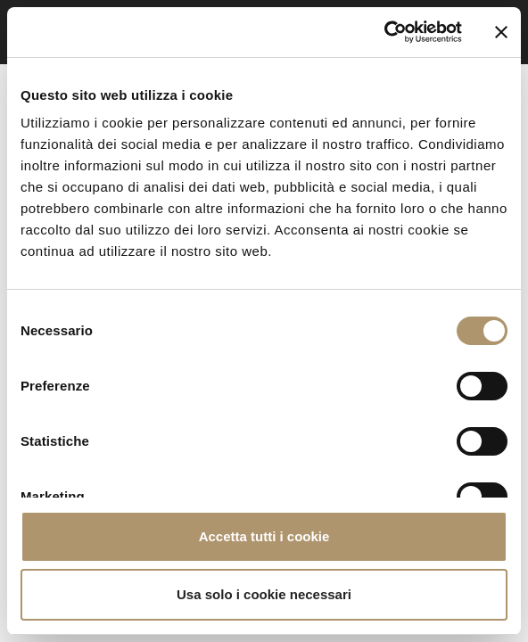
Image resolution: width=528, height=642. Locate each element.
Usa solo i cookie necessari (264, 594)
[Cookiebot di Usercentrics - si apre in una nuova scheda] (384, 32)
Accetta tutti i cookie (264, 536)
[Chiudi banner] (501, 32)
